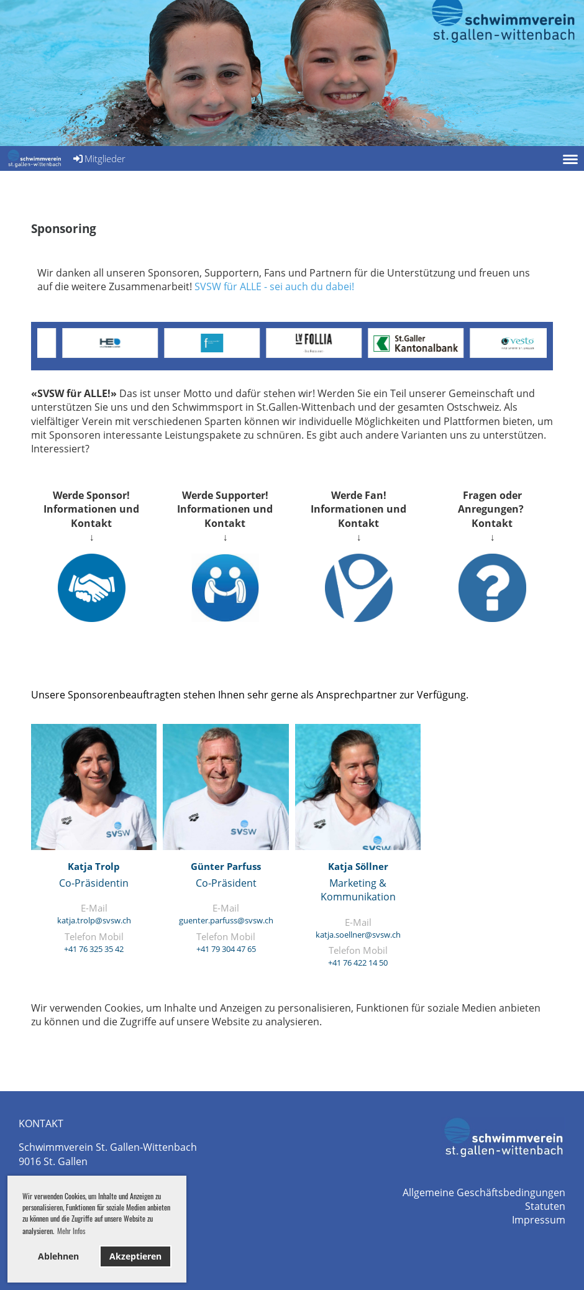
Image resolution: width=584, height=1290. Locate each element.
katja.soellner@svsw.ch (358, 934)
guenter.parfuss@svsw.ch (226, 920)
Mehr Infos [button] (71, 1230)
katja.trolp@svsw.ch (94, 920)
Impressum (538, 1220)
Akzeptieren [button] (135, 1256)
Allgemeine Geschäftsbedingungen (484, 1192)
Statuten (545, 1206)
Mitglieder (98, 158)
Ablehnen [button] (58, 1256)
